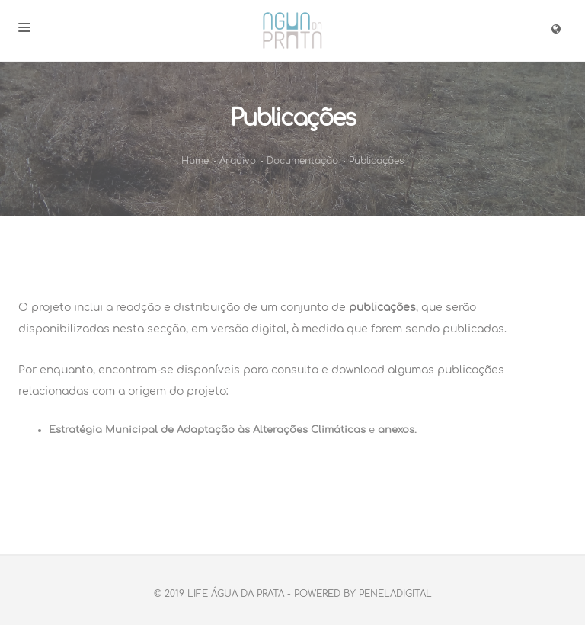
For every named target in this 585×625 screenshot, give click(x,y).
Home (195, 160)
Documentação (302, 160)
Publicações (376, 160)
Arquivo (237, 160)
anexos (396, 430)
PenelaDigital (395, 593)
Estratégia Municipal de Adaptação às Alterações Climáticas (207, 430)
